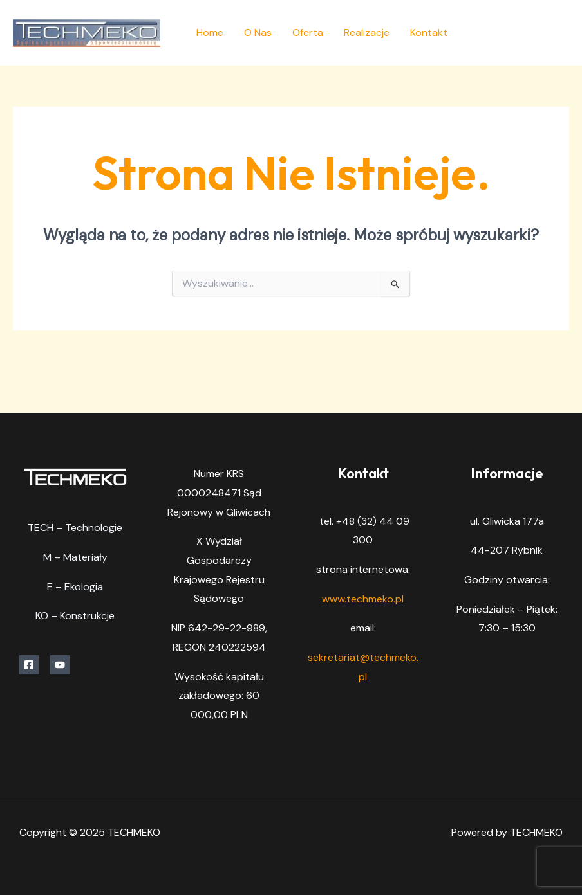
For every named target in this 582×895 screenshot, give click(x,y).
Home (209, 32)
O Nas (258, 32)
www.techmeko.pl (363, 599)
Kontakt (428, 32)
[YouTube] (564, 34)
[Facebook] (535, 34)
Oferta (307, 32)
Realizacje (367, 32)
